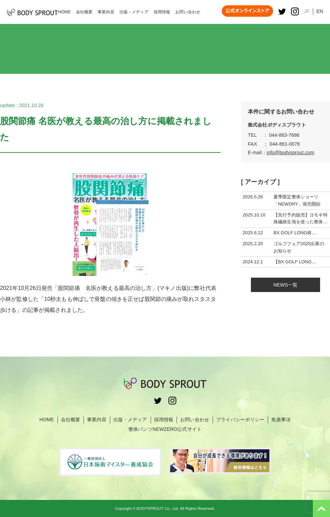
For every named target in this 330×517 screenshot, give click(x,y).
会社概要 (70, 419)
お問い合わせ (194, 419)
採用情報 (164, 419)
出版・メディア (130, 419)
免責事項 (281, 419)
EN (319, 11)
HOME (46, 419)
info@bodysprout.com (290, 152)
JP (307, 11)
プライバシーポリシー (240, 419)
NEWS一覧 (286, 285)
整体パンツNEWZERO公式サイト (165, 429)
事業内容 (96, 419)
